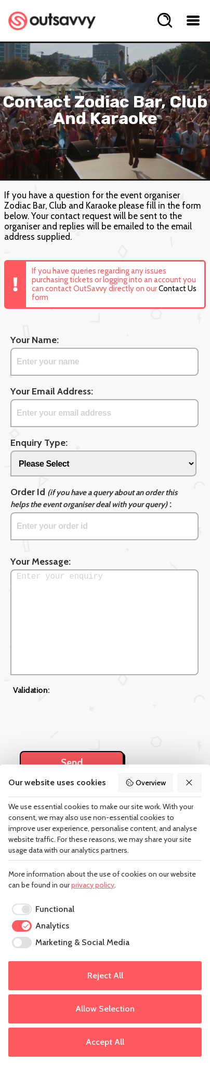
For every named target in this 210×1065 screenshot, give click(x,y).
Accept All (105, 1042)
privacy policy (92, 885)
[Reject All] (189, 783)
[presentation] (92, 717)
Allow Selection (105, 1009)
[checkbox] (41, 909)
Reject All (105, 975)
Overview (145, 782)
